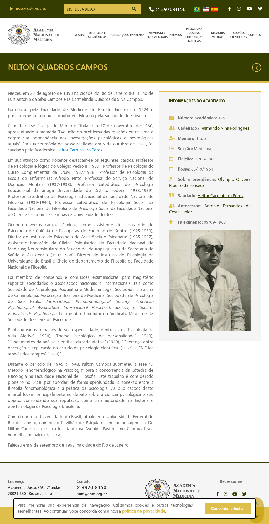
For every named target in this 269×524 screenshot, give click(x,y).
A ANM (80, 35)
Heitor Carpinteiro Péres (220, 196)
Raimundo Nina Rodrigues (225, 128)
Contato (254, 35)
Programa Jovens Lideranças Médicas (194, 35)
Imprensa (137, 35)
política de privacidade (143, 511)
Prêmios (175, 35)
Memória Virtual (218, 35)
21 (167, 10)
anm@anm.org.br (92, 494)
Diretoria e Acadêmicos (97, 35)
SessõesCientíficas (238, 35)
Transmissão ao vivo (28, 9)
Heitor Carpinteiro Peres (79, 150)
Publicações (119, 35)
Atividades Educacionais (157, 35)
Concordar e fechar (228, 508)
